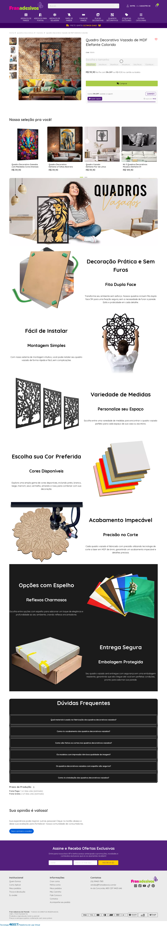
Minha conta (55, 885)
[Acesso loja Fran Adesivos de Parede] (138, 6)
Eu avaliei (13, 895)
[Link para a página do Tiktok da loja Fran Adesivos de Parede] (148, 885)
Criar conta (55, 881)
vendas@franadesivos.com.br (103, 885)
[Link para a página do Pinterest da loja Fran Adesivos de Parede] (153, 885)
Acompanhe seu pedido (60, 902)
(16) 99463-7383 (96, 881)
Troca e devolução (17, 892)
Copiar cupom (95, 99)
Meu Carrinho (55, 892)
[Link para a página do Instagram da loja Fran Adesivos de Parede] (135, 885)
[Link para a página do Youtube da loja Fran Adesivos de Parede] (144, 885)
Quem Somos (15, 881)
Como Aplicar (15, 885)
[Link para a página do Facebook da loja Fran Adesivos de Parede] (140, 885)
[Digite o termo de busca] (80, 6)
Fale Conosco (56, 895)
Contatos (54, 899)
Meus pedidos (15, 888)
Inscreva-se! (108, 863)
